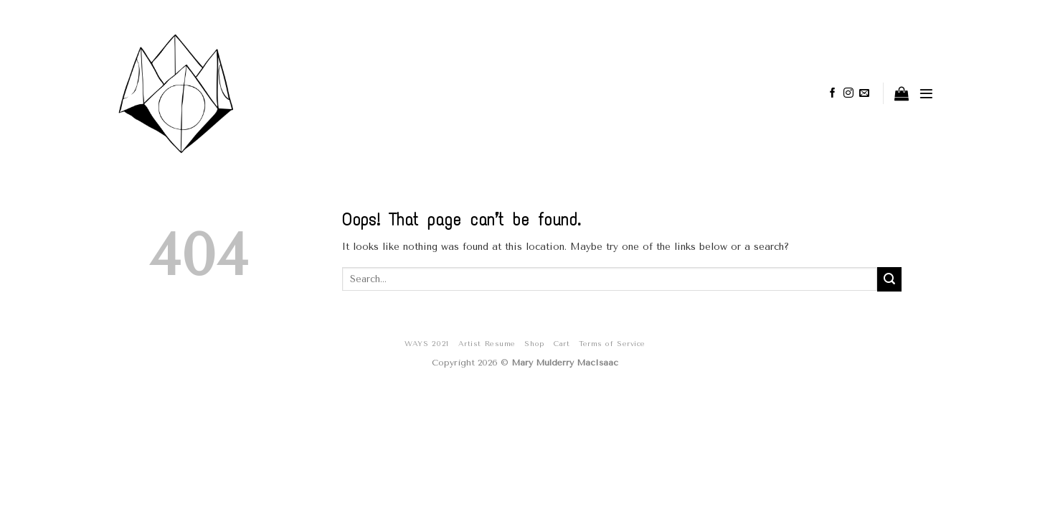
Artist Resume (487, 343)
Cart (561, 343)
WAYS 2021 (427, 343)
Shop (534, 343)
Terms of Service (612, 343)
